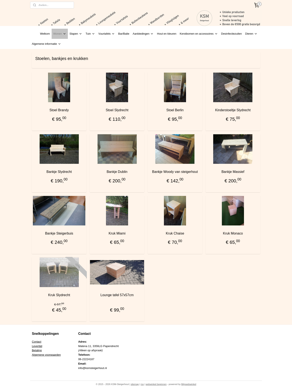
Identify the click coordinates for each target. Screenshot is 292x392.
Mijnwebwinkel (188, 384)
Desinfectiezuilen (231, 33)
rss (142, 384)
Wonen (59, 33)
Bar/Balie (123, 33)
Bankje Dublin (117, 172)
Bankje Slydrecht (59, 172)
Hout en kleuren (166, 33)
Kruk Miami (117, 233)
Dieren (251, 33)
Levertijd (37, 346)
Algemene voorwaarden (46, 354)
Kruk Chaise (175, 233)
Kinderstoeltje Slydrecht (232, 110)
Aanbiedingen (143, 33)
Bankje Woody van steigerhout (175, 172)
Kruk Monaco (233, 233)
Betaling (37, 350)
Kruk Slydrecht (59, 295)
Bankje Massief (232, 172)
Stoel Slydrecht (117, 110)
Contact (36, 341)
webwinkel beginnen (156, 384)
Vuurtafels (106, 33)
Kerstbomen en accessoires (199, 33)
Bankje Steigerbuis (59, 233)
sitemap (135, 384)
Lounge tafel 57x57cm (117, 295)
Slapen (76, 33)
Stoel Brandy (59, 110)
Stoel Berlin (175, 110)
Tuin (90, 33)
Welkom (45, 33)
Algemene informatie (46, 44)
